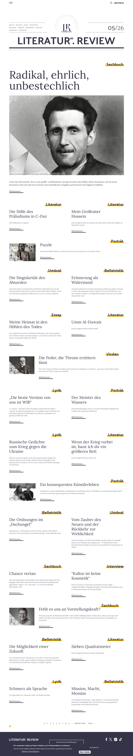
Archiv (12, 25)
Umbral (54, 270)
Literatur (23, 30)
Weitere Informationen (30, 751)
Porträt (21, 27)
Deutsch (119, 3)
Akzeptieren (94, 747)
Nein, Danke (85, 752)
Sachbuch (114, 64)
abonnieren (10, 726)
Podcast (39, 27)
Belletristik (113, 270)
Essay (26, 25)
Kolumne (13, 27)
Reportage (30, 27)
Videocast (13, 30)
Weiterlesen (16, 191)
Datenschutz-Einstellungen (66, 742)
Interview (34, 25)
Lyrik (57, 390)
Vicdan (112, 353)
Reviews (19, 25)
